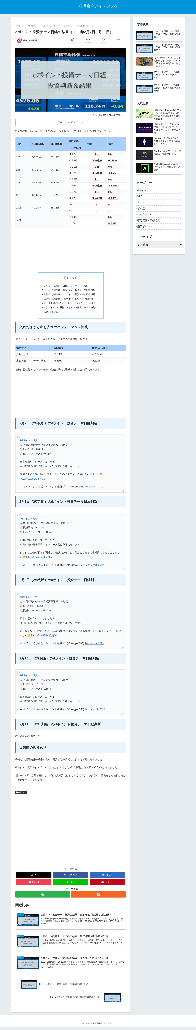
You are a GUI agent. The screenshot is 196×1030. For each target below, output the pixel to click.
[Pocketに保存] (33, 883)
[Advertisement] (70, 249)
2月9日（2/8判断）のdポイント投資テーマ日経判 (68, 299)
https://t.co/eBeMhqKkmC (40, 558)
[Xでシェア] (33, 876)
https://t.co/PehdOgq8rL (44, 636)
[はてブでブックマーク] (107, 876)
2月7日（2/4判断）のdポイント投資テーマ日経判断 (69, 290)
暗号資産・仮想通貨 (148, 220)
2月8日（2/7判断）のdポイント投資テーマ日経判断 (69, 295)
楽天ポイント (144, 226)
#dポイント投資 (29, 441)
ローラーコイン (146, 214)
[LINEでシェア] (70, 883)
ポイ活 (141, 208)
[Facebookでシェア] (70, 876)
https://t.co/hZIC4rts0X (32, 479)
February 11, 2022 (95, 710)
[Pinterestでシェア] (107, 883)
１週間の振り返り (53, 313)
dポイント (21, 793)
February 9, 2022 (94, 644)
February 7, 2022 (94, 487)
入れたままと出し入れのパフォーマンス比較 (66, 286)
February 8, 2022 (94, 566)
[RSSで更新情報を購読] (98, 895)
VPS (139, 196)
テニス (141, 202)
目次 (66, 277)
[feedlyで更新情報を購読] (42, 895)
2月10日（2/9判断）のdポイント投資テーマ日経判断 (70, 304)
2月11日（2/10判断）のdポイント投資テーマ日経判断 (71, 308)
